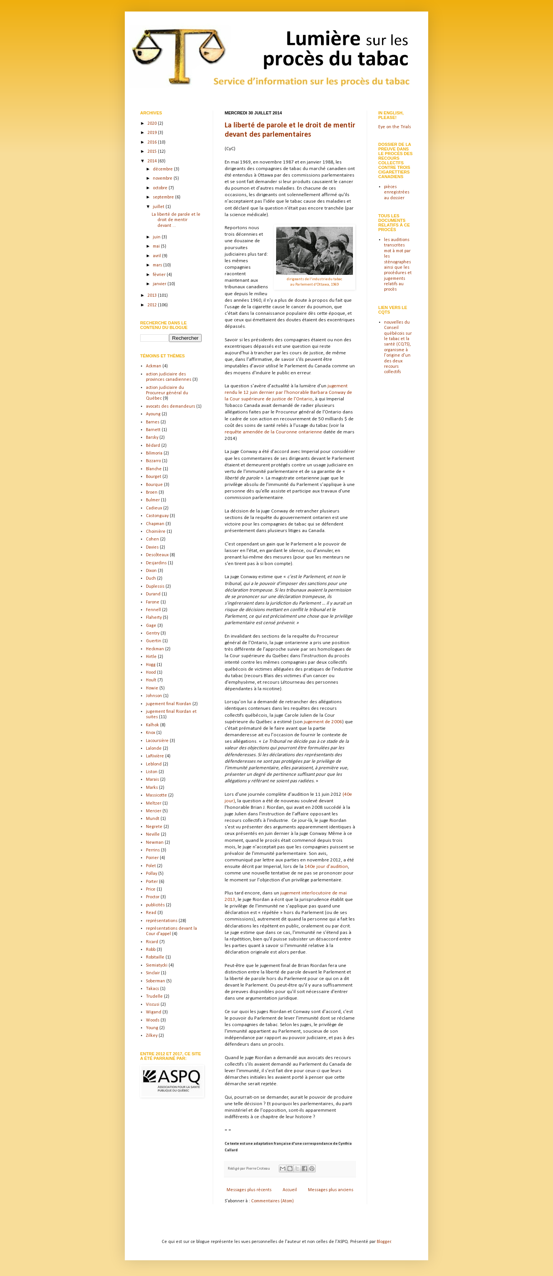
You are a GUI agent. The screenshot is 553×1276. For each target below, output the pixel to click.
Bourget (153, 476)
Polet (151, 866)
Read (151, 913)
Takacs (152, 989)
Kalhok (152, 725)
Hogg (151, 665)
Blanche (154, 469)
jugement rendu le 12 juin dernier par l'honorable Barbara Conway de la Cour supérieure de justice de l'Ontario (288, 392)
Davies (152, 547)
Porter (152, 881)
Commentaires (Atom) (272, 1201)
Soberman (155, 981)
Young (152, 1028)
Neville (153, 834)
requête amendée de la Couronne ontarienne (273, 432)
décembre (163, 169)
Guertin (153, 641)
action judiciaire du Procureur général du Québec (167, 393)
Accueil (290, 1190)
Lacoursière (157, 741)
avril (157, 256)
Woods (152, 1020)
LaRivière (155, 756)
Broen (151, 492)
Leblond (154, 764)
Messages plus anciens (330, 1190)
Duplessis (155, 586)
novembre (163, 178)
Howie (152, 688)
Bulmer (153, 500)
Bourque (154, 485)
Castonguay (157, 516)
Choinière (156, 531)
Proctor (152, 897)
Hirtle (151, 657)
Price (151, 889)
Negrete (154, 827)
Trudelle (154, 996)
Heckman (155, 649)
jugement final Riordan (168, 704)
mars (158, 265)
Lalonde (154, 748)
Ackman (153, 366)
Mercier (153, 811)
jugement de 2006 (323, 721)
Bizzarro (153, 461)
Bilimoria (154, 453)
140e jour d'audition (326, 866)
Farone (152, 602)
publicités (155, 905)
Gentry (152, 633)
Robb (151, 949)
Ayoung (153, 414)
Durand (153, 594)
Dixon (151, 571)
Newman (155, 842)
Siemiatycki (156, 965)
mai (157, 246)
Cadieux (154, 508)
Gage (151, 625)
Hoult (151, 680)
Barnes (152, 422)
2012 (152, 305)
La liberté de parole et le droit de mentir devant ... (176, 220)
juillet (159, 207)
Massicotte (156, 795)
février (160, 275)
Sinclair (153, 973)
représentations (161, 921)
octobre (161, 188)
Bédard (153, 445)
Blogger (384, 1242)
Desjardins (156, 563)
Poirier (152, 858)
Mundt (152, 819)
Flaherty (154, 617)
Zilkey (151, 1035)
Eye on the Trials (394, 127)
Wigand (153, 1012)
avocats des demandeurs (170, 406)
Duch (151, 578)
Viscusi (152, 1004)
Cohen (152, 539)
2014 (152, 161)
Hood (151, 672)
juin (157, 237)
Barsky (152, 437)
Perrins (153, 850)
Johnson (154, 696)
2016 (152, 142)
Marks (152, 787)
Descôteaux (157, 555)
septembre (164, 197)
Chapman (155, 524)
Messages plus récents (249, 1190)
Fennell (153, 610)
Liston (151, 772)
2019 (152, 133)
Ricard (152, 942)
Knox (150, 733)
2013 (152, 295)
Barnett (153, 430)
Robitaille (155, 957)
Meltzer (153, 803)
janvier (160, 284)
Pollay (151, 873)
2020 (152, 123)
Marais (152, 779)
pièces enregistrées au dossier (396, 192)
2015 (152, 151)
